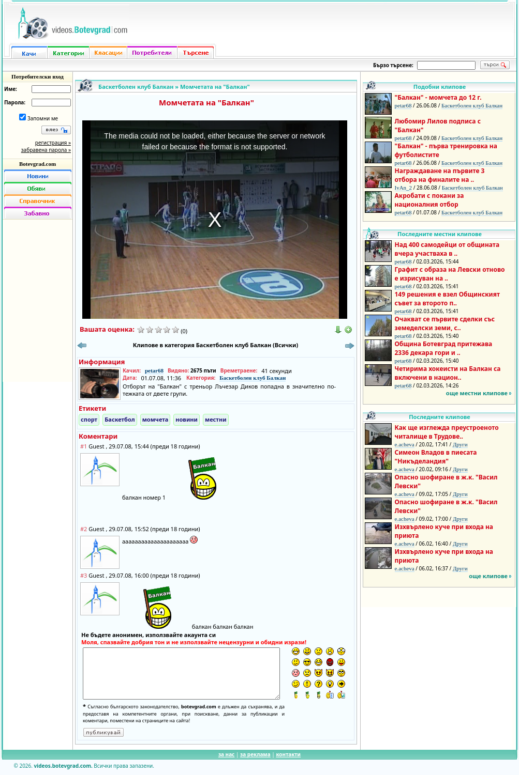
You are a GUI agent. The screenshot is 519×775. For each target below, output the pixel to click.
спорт (89, 419)
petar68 (154, 370)
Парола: (14, 102)
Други (460, 444)
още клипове (488, 576)
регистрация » (53, 142)
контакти (288, 754)
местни (216, 419)
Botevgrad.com (37, 164)
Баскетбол (120, 419)
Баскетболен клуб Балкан (135, 86)
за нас (226, 754)
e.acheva (404, 444)
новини (186, 419)
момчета (155, 419)
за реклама (255, 754)
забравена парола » (46, 149)
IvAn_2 (403, 187)
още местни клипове (477, 393)
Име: (10, 88)
